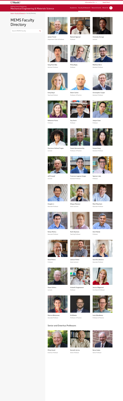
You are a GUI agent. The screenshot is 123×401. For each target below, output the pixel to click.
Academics (73, 8)
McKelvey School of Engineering (18, 6)
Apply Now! (106, 2)
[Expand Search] (110, 7)
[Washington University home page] (15, 2)
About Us (105, 8)
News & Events (96, 8)
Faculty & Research (84, 8)
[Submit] (40, 31)
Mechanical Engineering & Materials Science (32, 9)
